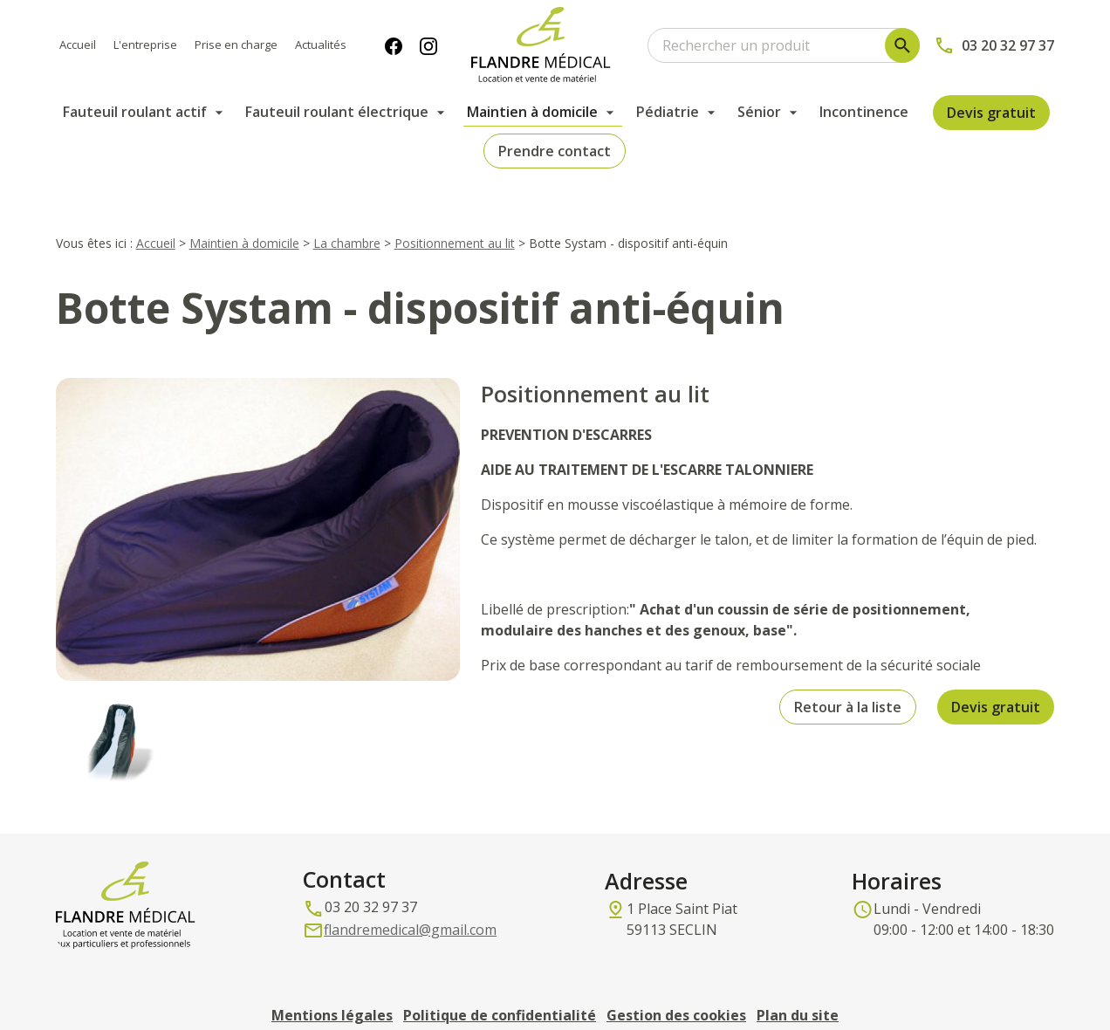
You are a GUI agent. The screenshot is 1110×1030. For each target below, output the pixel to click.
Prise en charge (236, 44)
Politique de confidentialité (499, 991)
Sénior (759, 111)
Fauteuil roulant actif (135, 111)
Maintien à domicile (532, 111)
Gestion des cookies (676, 991)
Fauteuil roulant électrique (336, 111)
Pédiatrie (667, 111)
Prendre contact (554, 151)
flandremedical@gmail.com (410, 906)
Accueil (77, 44)
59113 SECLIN (685, 895)
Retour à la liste (847, 683)
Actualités (320, 44)
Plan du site (798, 991)
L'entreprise (145, 44)
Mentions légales (332, 991)
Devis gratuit (991, 112)
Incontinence (863, 111)
